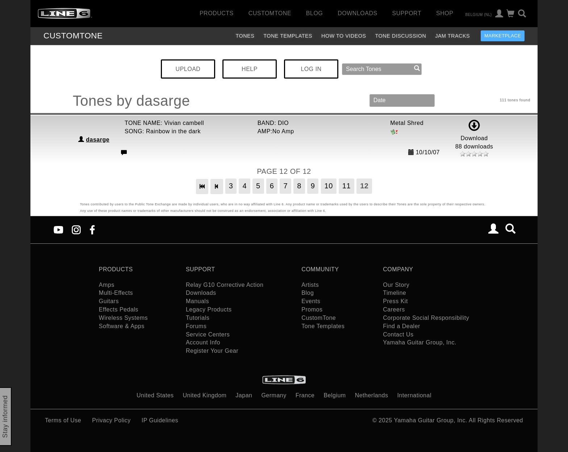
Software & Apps (122, 326)
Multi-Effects (116, 293)
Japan (243, 395)
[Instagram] (76, 229)
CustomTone (269, 13)
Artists (310, 285)
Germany (273, 395)
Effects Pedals (118, 309)
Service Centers (208, 334)
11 (346, 186)
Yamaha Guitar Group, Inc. (419, 342)
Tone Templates (287, 36)
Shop (444, 13)
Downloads (357, 13)
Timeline (394, 293)
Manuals (197, 301)
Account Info (203, 342)
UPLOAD (188, 69)
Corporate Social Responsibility (426, 318)
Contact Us (398, 334)
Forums (196, 326)
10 (329, 186)
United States (155, 395)
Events (310, 301)
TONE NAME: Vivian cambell (164, 123)
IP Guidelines (160, 420)
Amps (106, 285)
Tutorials (197, 318)
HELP (250, 69)
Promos (311, 309)
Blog (314, 13)
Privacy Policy (111, 420)
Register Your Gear (212, 351)
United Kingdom (205, 395)
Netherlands (371, 395)
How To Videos (343, 36)
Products (217, 13)
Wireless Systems (123, 318)
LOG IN (311, 69)
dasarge (97, 140)
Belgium (334, 395)
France (305, 395)
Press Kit (395, 301)
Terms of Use (63, 420)
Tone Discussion (400, 36)
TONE (73, 35)
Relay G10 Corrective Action (224, 285)
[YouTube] (58, 229)
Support (407, 13)
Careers (394, 309)
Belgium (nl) (478, 14)
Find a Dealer (401, 326)
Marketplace (502, 35)
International (414, 395)
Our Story (396, 285)
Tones (244, 36)
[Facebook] (92, 229)
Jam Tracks (452, 36)
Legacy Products (209, 309)
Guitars (109, 301)
